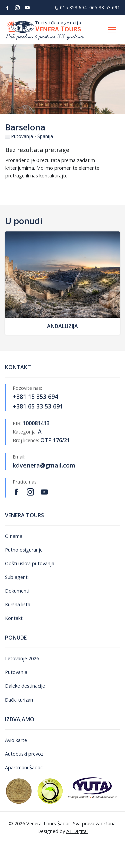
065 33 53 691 (104, 7)
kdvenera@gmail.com (44, 465)
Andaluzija (62, 326)
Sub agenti (17, 577)
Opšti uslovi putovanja (29, 563)
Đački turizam (20, 700)
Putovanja (16, 672)
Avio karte (16, 740)
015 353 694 (73, 7)
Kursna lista (17, 604)
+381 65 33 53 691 (38, 406)
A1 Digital (77, 831)
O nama (13, 536)
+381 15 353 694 (35, 396)
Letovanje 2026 (22, 658)
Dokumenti (17, 591)
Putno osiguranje (24, 550)
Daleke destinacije (25, 686)
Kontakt (14, 618)
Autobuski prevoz (24, 754)
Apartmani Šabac (24, 767)
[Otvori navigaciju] (112, 30)
